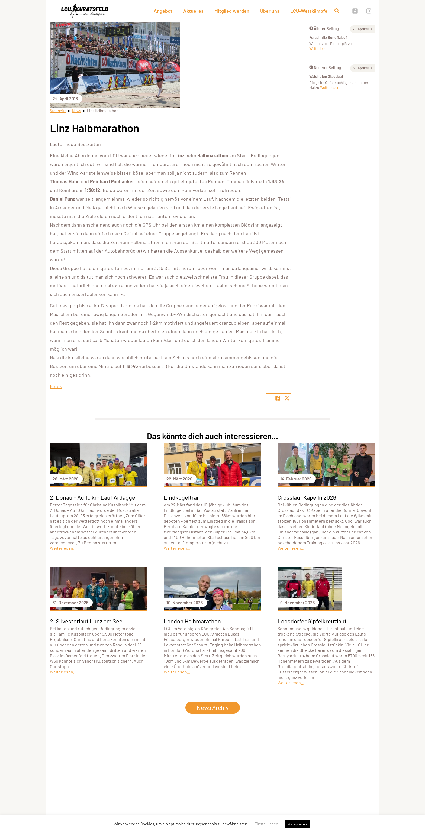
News (76, 110)
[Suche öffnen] (337, 10)
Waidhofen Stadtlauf (326, 76)
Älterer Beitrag (324, 28)
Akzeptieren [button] (297, 824)
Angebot (163, 11)
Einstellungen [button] (266, 823)
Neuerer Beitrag (325, 67)
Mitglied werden (231, 11)
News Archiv (212, 707)
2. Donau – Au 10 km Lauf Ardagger (93, 497)
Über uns (269, 11)
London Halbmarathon (192, 620)
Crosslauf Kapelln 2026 (307, 497)
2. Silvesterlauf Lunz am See (86, 620)
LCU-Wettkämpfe (308, 11)
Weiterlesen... (320, 48)
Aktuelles (193, 11)
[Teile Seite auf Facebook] (278, 398)
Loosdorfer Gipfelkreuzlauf (312, 620)
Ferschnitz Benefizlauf (328, 37)
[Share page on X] (287, 398)
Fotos (56, 386)
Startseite (58, 110)
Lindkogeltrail (182, 497)
